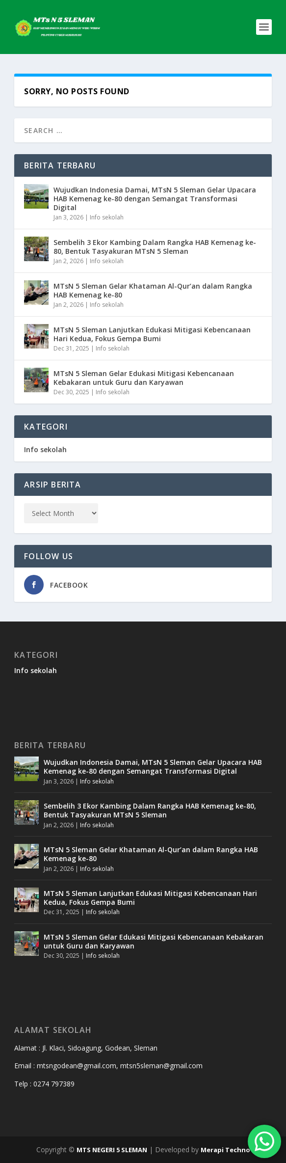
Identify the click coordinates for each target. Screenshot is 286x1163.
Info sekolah (107, 217)
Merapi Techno (225, 1149)
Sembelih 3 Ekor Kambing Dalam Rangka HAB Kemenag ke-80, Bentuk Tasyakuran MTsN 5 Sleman (154, 247)
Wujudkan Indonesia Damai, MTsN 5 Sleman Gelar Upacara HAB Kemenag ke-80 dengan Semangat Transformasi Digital (154, 198)
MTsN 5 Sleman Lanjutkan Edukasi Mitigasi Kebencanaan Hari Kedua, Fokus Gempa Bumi (152, 334)
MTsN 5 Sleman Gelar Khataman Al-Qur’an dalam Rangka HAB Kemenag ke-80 (152, 290)
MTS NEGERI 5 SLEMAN (112, 1149)
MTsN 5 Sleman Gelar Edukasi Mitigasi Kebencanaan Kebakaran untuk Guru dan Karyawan (143, 378)
